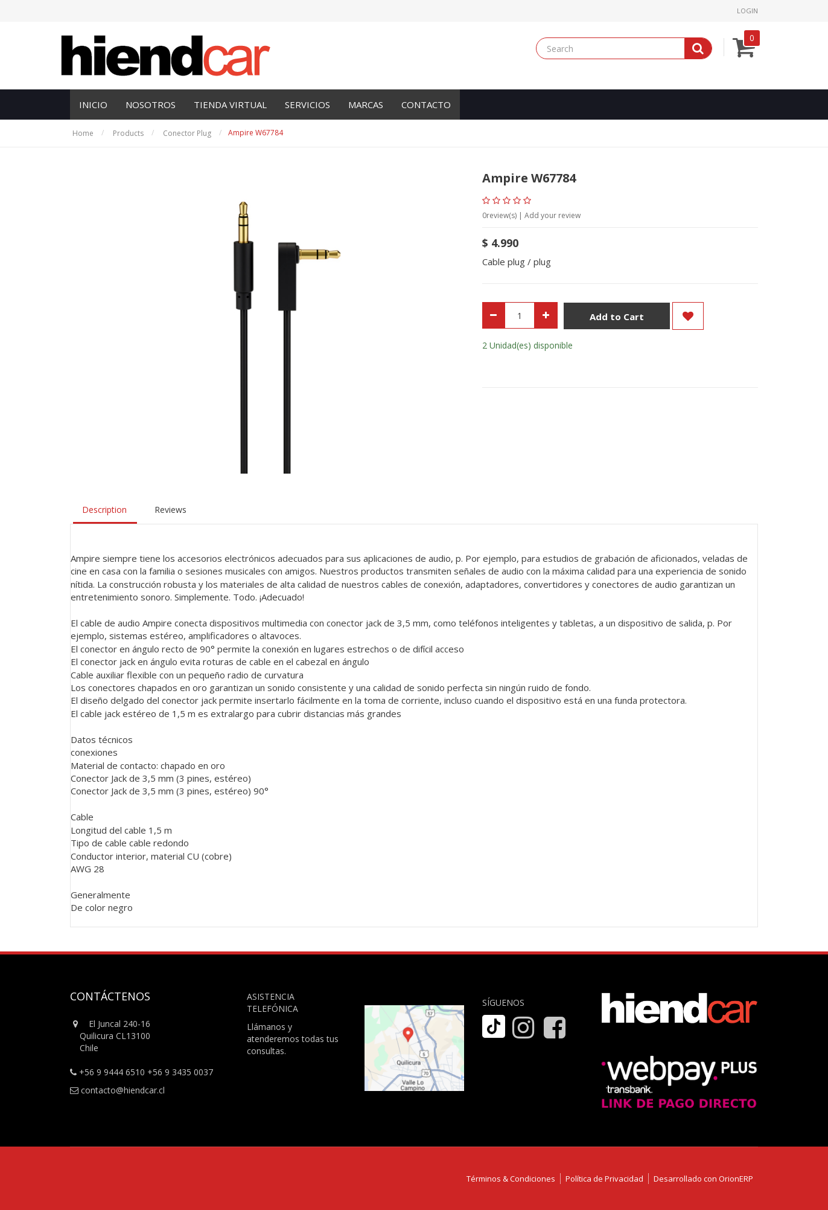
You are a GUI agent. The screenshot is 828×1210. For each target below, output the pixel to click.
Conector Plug (187, 133)
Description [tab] (104, 509)
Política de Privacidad (604, 1178)
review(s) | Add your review (531, 215)
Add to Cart (617, 317)
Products (128, 133)
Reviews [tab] (170, 509)
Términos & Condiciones (511, 1178)
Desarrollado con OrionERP (703, 1178)
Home (83, 133)
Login (747, 10)
